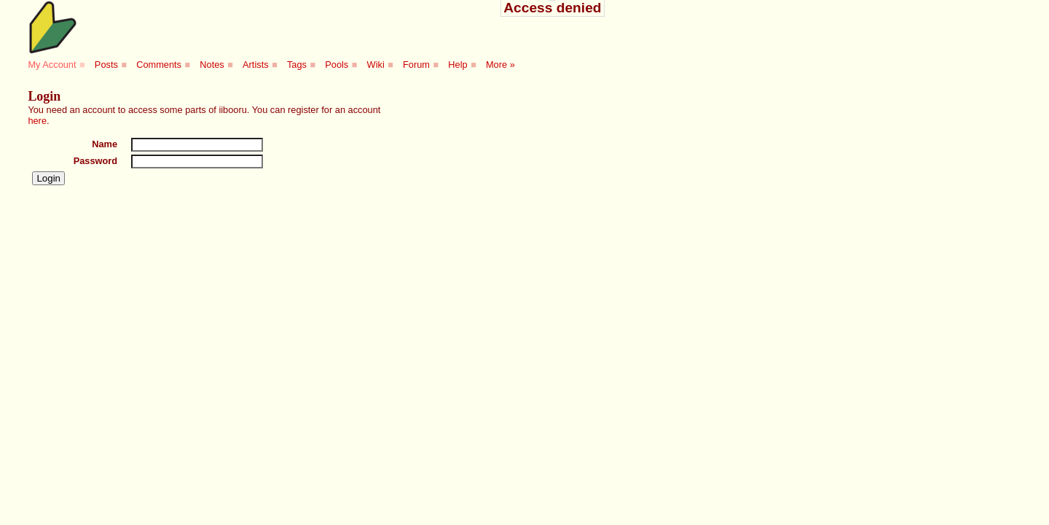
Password (95, 160)
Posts (106, 64)
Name (104, 144)
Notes (212, 64)
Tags (297, 64)
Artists (256, 64)
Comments (158, 64)
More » (500, 64)
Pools (336, 64)
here (37, 120)
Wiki (376, 64)
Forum (416, 64)
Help (457, 64)
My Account (52, 64)
